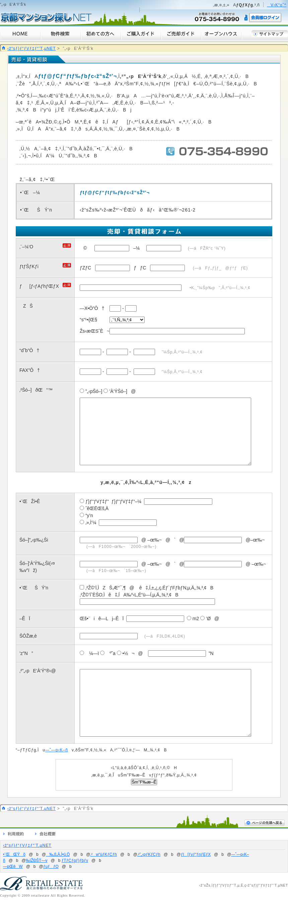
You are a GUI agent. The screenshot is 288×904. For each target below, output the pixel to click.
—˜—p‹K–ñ (56, 750)
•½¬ (126, 653)
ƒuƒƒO (51, 866)
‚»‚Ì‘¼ (90, 522)
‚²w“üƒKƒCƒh (103, 854)
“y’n (89, 515)
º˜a (107, 653)
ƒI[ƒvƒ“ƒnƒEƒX (196, 854)
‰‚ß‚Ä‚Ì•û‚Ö (58, 854)
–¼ (136, 248)
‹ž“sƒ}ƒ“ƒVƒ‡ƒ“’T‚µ (263, 885)
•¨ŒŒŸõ (14, 854)
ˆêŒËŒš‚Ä (97, 508)
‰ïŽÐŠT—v (37, 860)
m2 (193, 618)
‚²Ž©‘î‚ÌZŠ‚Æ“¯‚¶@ (107, 587)
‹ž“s (202, 885)
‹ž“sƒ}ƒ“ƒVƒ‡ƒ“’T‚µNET (31, 48)
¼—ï (89, 653)
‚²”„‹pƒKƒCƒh (148, 854)
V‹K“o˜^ (276, 5)
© (83, 248)
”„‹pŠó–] (91, 391)
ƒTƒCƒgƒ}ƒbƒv (75, 860)
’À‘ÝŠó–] (115, 391)
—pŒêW (13, 866)
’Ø (205, 618)
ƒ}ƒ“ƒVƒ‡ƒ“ (97, 501)
